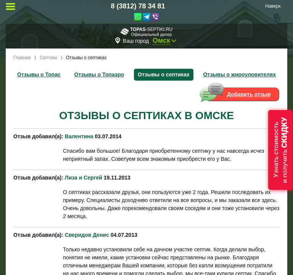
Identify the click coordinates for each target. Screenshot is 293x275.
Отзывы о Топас (39, 74)
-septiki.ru (146, 31)
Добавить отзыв (248, 94)
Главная (22, 57)
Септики (48, 57)
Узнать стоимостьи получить (280, 150)
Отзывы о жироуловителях (239, 74)
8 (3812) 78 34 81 (138, 6)
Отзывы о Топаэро (99, 74)
